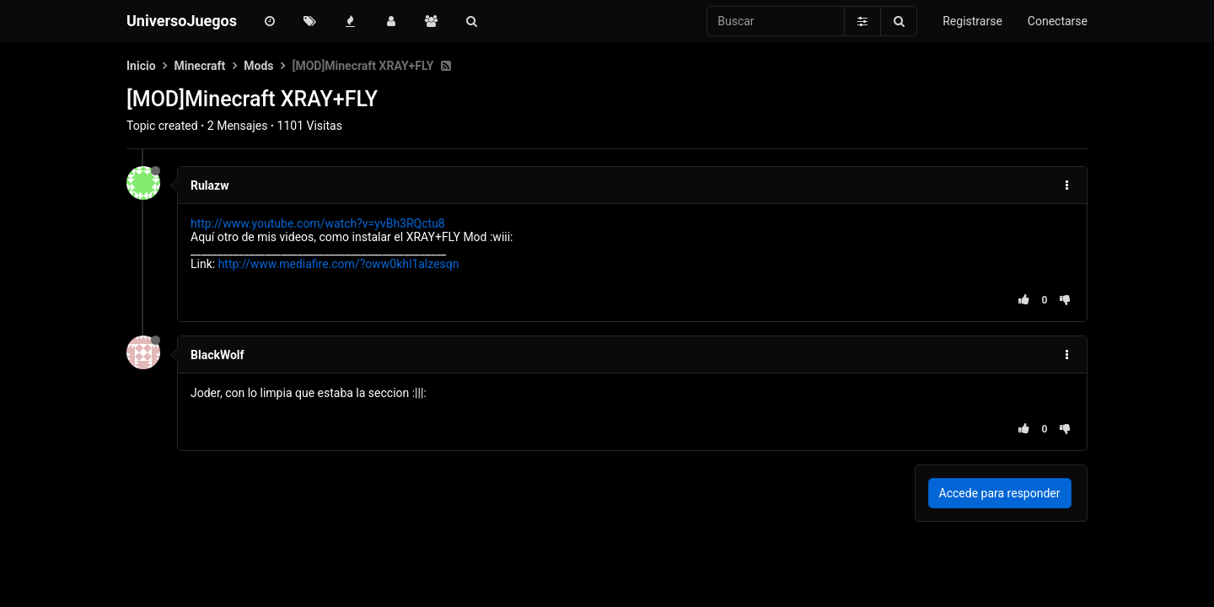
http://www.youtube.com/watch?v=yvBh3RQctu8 (318, 223)
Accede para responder (1000, 493)
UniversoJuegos (181, 21)
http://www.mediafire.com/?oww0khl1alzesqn (338, 264)
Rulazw (209, 185)
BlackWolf (217, 355)
